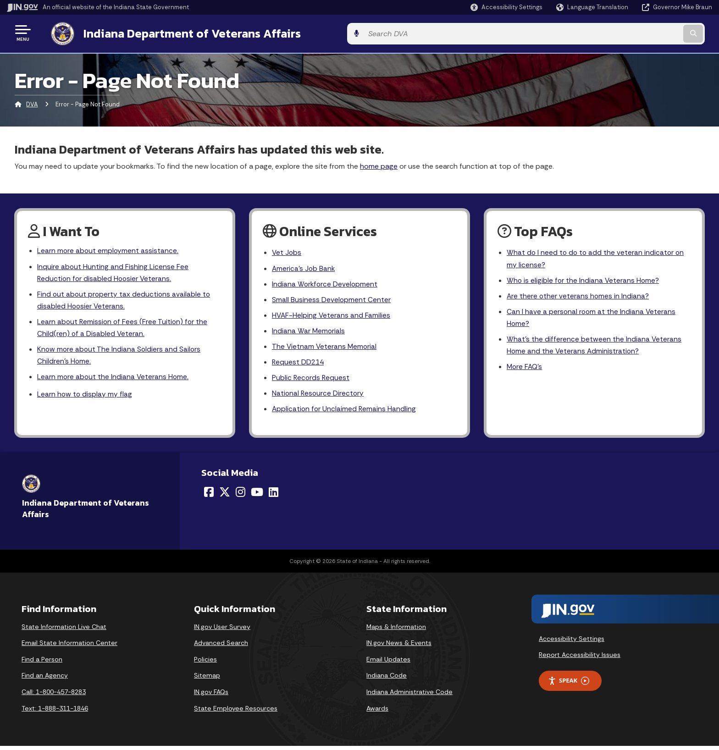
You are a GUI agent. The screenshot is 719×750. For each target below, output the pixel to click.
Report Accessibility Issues (579, 659)
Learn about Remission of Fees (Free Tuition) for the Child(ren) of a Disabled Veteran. (123, 329)
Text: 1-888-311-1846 (55, 712)
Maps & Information (396, 630)
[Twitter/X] (224, 496)
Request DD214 (299, 364)
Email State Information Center (69, 647)
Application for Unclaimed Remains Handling (345, 413)
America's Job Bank (304, 267)
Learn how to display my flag (85, 398)
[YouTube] (257, 496)
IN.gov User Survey (222, 630)
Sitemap (207, 679)
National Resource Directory (318, 396)
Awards (377, 712)
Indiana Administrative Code (409, 696)
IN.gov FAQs (211, 696)
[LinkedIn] (273, 496)
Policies (205, 663)
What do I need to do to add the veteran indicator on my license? (596, 258)
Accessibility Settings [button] (571, 642)
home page (379, 164)
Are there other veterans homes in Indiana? (579, 296)
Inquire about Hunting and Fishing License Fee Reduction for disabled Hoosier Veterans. (113, 272)
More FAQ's (525, 369)
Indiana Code (386, 679)
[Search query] (630, 33)
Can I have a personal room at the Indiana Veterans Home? (592, 319)
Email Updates (388, 663)
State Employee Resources (235, 712)
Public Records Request (311, 380)
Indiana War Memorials (309, 332)
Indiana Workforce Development (325, 283)
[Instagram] (240, 496)
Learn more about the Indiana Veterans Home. (113, 380)
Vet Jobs (287, 251)
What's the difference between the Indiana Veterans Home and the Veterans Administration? (594, 347)
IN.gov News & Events (398, 647)
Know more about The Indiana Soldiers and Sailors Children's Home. (120, 358)
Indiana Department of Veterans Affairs (183, 32)
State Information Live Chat (64, 630)
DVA (32, 103)
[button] (506, 7)
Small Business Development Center (331, 299)
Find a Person (42, 663)
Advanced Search (221, 647)
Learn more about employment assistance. (108, 249)
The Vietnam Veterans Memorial (325, 348)
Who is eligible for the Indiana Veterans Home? (584, 280)
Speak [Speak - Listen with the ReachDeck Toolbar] (568, 684)
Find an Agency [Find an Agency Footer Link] (45, 679)
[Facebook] (209, 496)
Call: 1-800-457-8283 (54, 696)
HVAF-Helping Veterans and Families (332, 316)
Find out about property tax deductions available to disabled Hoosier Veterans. (124, 300)
